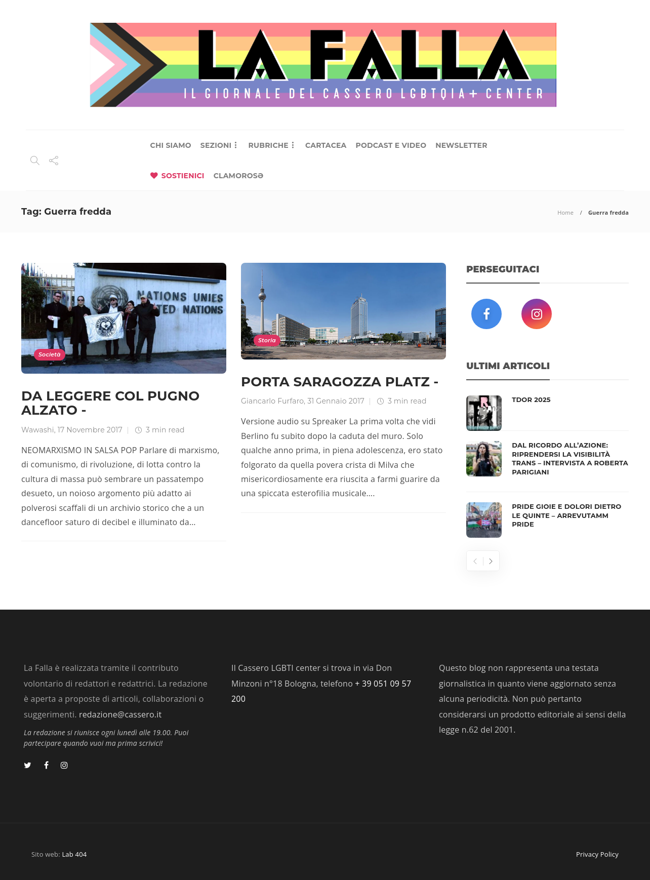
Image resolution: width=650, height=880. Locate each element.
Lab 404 (74, 854)
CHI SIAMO (170, 145)
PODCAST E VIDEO (390, 145)
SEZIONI (215, 145)
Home (565, 212)
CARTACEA (325, 145)
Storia (267, 340)
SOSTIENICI (183, 175)
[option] (547, 466)
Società (49, 354)
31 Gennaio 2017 (335, 401)
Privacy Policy (597, 854)
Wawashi (37, 429)
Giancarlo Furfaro (272, 401)
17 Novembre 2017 (90, 429)
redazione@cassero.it (120, 714)
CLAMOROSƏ (239, 175)
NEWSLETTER (461, 145)
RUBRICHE (269, 145)
